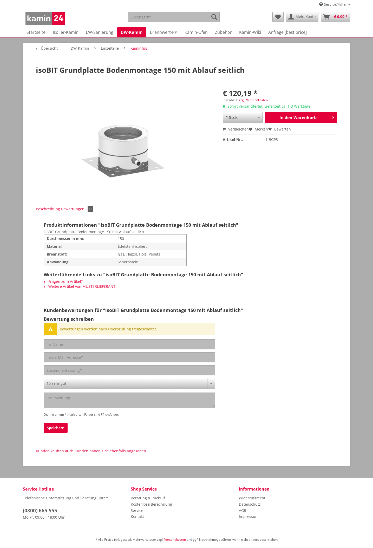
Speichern (55, 427)
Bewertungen (77, 208)
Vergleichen (236, 129)
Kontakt (137, 516)
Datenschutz (250, 504)
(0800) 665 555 (40, 510)
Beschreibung (48, 208)
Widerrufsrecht (252, 497)
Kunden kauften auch (55, 450)
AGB (242, 510)
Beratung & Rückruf (148, 497)
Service (137, 510)
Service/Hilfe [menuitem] (333, 4)
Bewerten (279, 129)
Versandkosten (175, 539)
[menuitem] (174, 19)
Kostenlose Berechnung (151, 504)
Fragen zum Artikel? (63, 281)
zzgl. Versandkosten (253, 100)
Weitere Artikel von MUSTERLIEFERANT (79, 286)
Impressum (249, 516)
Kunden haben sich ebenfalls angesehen (110, 450)
